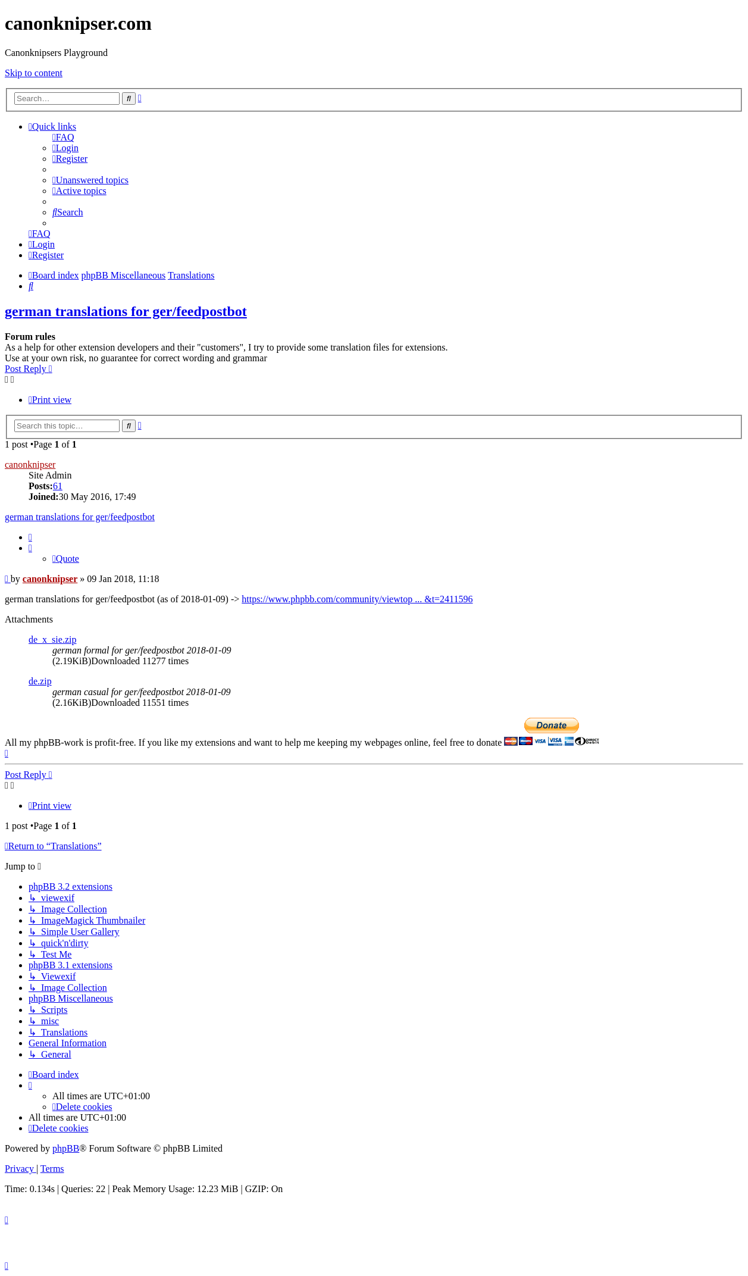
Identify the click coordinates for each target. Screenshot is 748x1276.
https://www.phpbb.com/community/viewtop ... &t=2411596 (357, 599)
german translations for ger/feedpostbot (126, 311)
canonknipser (30, 464)
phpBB (65, 1148)
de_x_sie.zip (52, 639)
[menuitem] (63, 137)
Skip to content (33, 73)
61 (57, 486)
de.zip (40, 681)
